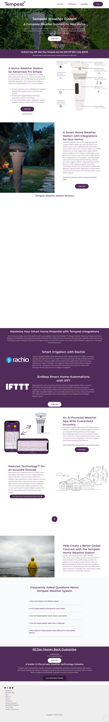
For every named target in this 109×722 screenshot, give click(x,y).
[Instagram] (10, 686)
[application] (66, 4)
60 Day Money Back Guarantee (54, 651)
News (6, 694)
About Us (7, 696)
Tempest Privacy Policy (11, 709)
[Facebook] (5, 686)
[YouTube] (12, 686)
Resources (7, 689)
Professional (74, 4)
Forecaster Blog (9, 691)
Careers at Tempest (10, 702)
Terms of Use (8, 707)
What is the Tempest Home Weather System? (44, 603)
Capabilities (86, 4)
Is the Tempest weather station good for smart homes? (47, 611)
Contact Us (7, 700)
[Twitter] (7, 686)
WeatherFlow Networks (11, 705)
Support (7, 698)
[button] (54, 38)
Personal (63, 4)
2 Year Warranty (54, 656)
